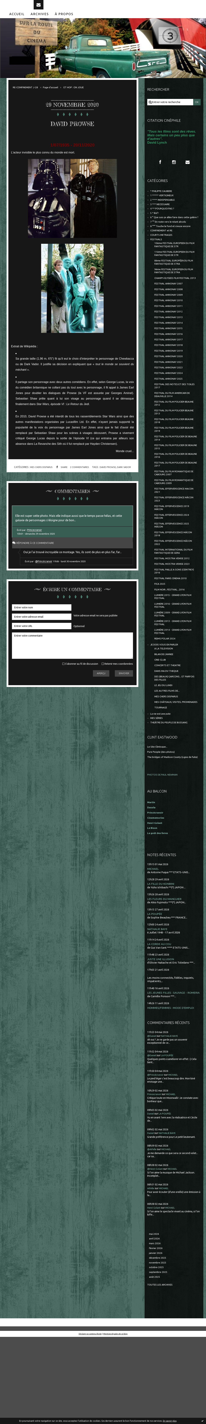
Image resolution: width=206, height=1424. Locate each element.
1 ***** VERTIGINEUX (163, 204)
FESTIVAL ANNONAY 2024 (170, 407)
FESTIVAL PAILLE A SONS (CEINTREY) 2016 (169, 626)
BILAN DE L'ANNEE (165, 717)
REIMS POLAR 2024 (166, 700)
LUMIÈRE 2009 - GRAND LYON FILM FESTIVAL (175, 673)
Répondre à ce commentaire (39, 554)
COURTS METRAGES (162, 251)
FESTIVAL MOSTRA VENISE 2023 (173, 618)
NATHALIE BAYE (158, 1007)
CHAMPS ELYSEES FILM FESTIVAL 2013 (174, 301)
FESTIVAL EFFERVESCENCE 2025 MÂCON (174, 575)
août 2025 (155, 1363)
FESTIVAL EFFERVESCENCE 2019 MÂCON (174, 556)
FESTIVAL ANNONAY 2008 (170, 315)
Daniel (151, 1196)
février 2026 (156, 1332)
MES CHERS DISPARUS (39, 475)
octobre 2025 (157, 1353)
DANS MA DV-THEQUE (168, 736)
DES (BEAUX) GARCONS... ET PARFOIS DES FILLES (171, 744)
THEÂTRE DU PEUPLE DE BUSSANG (172, 796)
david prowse (109, 475)
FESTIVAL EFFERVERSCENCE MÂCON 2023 (171, 546)
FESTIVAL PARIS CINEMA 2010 (172, 634)
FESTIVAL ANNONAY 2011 (170, 333)
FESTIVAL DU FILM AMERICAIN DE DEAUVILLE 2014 (174, 431)
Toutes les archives (161, 1371)
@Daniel (152, 1119)
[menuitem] (17, 21)
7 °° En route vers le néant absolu (170, 237)
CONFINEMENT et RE (163, 246)
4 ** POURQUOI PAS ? (163, 218)
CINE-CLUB (161, 724)
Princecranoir (35, 541)
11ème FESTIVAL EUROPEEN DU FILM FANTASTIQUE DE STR (174, 272)
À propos (64, 21)
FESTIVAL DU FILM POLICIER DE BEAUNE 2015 (173, 489)
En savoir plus (169, 1421)
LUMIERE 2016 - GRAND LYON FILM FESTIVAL (175, 664)
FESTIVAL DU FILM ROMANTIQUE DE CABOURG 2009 (174, 527)
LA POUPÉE (154, 992)
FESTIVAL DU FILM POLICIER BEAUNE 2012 (171, 440)
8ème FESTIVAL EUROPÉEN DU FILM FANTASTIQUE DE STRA (173, 282)
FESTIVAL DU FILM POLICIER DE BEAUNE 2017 (173, 508)
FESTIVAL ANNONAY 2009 (170, 321)
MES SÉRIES (157, 791)
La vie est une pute (161, 786)
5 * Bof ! (155, 223)
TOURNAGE (161, 780)
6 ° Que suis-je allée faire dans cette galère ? (170, 230)
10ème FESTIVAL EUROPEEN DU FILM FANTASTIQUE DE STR (174, 262)
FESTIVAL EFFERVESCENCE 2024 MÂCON (174, 566)
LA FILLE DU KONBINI (161, 962)
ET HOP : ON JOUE (80, 94)
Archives (40, 21)
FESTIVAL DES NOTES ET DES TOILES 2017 (172, 421)
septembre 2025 (159, 1358)
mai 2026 (154, 1317)
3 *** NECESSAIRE (161, 213)
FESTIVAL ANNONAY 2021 (170, 395)
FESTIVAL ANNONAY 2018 (170, 376)
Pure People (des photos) (162, 826)
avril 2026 (155, 1322)
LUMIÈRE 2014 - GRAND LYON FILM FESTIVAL (175, 693)
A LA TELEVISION (164, 711)
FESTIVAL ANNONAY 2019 (170, 382)
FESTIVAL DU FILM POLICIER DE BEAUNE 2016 (173, 498)
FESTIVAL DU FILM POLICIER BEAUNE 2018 (171, 460)
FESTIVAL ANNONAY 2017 (170, 370)
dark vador (126, 475)
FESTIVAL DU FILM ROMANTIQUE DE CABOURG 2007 (174, 517)
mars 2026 (155, 1327)
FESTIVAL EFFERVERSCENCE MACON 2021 (171, 537)
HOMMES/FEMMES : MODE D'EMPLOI (172, 1091)
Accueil (17, 21)
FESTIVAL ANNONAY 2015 (170, 358)
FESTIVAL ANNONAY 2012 (170, 339)
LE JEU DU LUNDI (164, 752)
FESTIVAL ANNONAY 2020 (170, 389)
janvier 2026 (156, 1337)
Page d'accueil (55, 94)
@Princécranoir (45, 580)
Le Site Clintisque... (158, 821)
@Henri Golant (156, 1251)
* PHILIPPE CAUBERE (163, 199)
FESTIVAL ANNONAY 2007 (170, 309)
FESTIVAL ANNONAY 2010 (170, 327)
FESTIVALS (157, 256)
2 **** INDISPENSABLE (164, 209)
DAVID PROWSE (72, 129)
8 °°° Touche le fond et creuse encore (172, 241)
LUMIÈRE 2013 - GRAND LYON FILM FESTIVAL (175, 683)
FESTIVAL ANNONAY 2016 (170, 364)
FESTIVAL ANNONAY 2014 (170, 352)
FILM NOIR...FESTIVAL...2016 (171, 646)
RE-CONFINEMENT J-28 (27, 94)
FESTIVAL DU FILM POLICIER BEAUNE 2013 (171, 450)
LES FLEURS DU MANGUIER (165, 977)
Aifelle (151, 1271)
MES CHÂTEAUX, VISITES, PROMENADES (169, 772)
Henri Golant (155, 900)
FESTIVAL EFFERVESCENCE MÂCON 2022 (171, 594)
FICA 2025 (160, 640)
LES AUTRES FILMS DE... (168, 758)
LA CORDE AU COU (159, 1022)
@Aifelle (152, 1232)
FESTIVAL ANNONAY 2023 (170, 401)
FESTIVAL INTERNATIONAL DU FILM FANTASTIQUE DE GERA (173, 604)
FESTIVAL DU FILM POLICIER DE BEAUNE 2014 (173, 479)
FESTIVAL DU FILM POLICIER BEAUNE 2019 (171, 469)
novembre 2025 (158, 1348)
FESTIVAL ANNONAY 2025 (170, 413)
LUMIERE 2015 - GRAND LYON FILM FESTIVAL (175, 654)
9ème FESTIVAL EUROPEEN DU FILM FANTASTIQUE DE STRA (173, 291)
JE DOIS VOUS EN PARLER (166, 707)
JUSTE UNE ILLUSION (161, 1038)
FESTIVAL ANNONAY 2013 (170, 345)
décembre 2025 (158, 1343)
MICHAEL (153, 946)
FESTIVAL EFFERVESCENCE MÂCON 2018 (171, 585)
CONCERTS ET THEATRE (169, 730)
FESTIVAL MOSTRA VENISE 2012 (173, 612)
